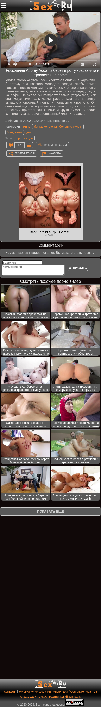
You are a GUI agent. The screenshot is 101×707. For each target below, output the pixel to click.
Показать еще (50, 511)
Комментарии (55, 145)
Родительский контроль (65, 696)
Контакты (10, 691)
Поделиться (25, 153)
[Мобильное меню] (3, 5)
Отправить (78, 267)
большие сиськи (70, 126)
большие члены (45, 126)
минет (27, 126)
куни (27, 132)
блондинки (14, 132)
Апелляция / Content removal (72, 691)
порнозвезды (24, 138)
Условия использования (35, 691)
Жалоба (54, 153)
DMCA (42, 696)
